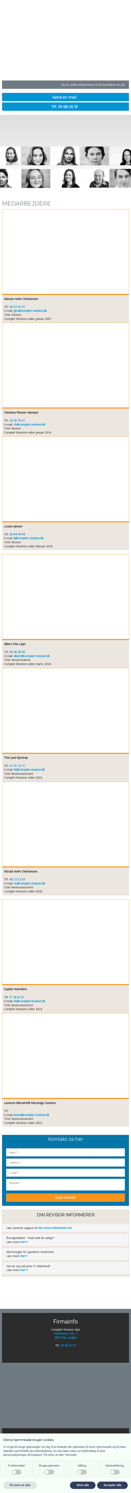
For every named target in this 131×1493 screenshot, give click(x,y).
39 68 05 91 (68, 1345)
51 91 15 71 (17, 766)
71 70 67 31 (16, 997)
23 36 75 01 (17, 420)
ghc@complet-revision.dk (30, 311)
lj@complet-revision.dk (28, 538)
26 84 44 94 (17, 534)
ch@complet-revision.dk (29, 424)
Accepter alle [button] (112, 1485)
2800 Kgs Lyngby (65, 1337)
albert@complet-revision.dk (32, 656)
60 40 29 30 (17, 652)
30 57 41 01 (17, 307)
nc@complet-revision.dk (29, 883)
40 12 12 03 (17, 879)
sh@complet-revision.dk (29, 1001)
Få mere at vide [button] (20, 1485)
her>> (24, 1242)
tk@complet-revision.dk (29, 769)
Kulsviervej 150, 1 (65, 1333)
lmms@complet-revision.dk (31, 1115)
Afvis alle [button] (82, 1485)
